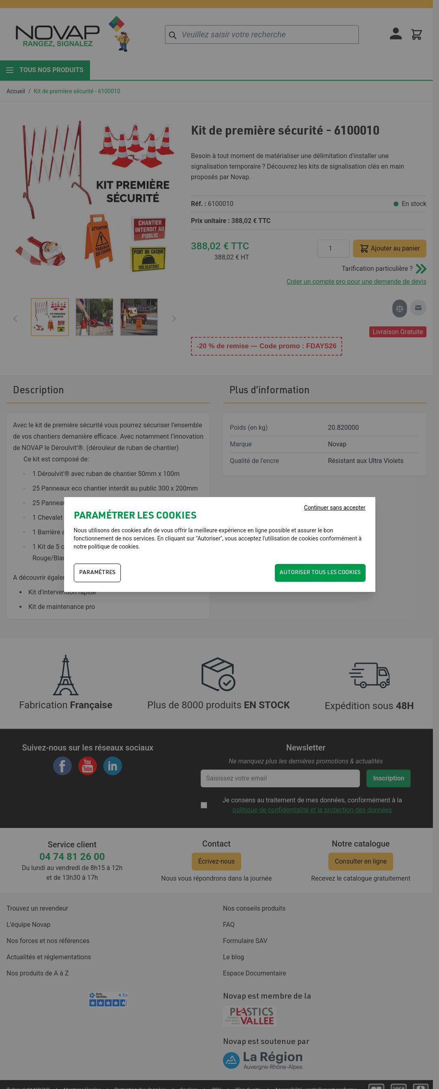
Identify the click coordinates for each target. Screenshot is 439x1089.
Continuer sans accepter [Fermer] (334, 507)
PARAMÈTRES (97, 573)
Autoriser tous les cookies (320, 573)
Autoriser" (209, 538)
